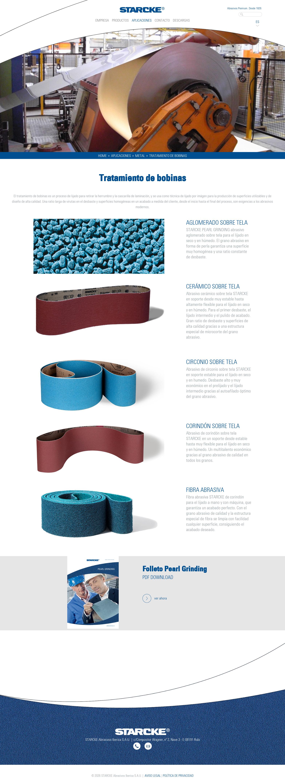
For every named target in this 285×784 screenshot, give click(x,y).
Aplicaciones (142, 20)
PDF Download (157, 577)
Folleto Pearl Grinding (174, 568)
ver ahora (160, 598)
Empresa (102, 20)
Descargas (181, 20)
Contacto (162, 20)
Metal (140, 156)
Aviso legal (153, 775)
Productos (120, 20)
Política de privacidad (178, 775)
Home (102, 156)
